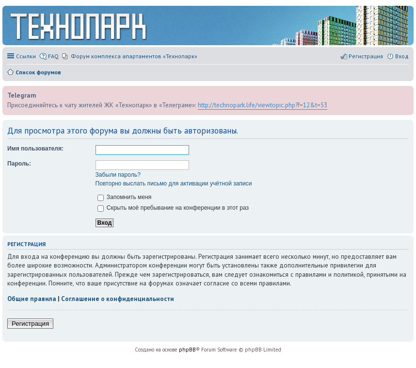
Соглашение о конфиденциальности (117, 299)
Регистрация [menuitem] (366, 56)
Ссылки (26, 56)
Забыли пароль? (118, 174)
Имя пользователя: (35, 148)
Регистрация (30, 323)
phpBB (187, 349)
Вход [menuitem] (402, 56)
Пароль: (19, 163)
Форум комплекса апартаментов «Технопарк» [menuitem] (134, 56)
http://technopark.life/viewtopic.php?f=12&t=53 (262, 104)
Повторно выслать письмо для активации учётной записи (174, 183)
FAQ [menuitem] (53, 56)
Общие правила (31, 299)
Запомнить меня (124, 197)
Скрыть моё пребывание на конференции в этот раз (173, 207)
